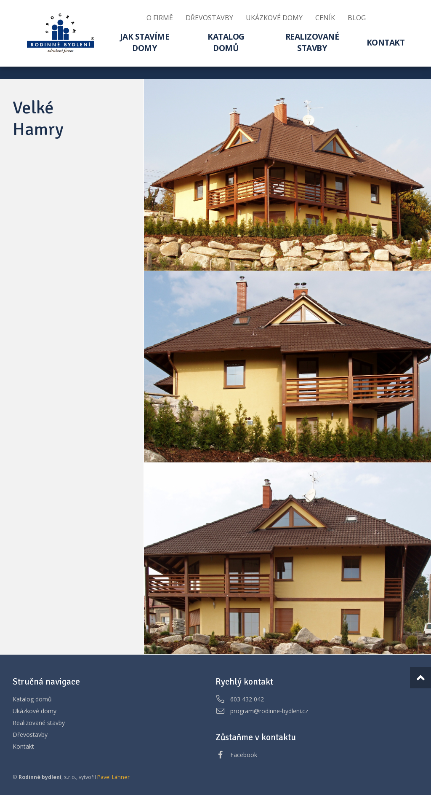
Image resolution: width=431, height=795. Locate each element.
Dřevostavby (30, 735)
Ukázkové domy (34, 711)
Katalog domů (32, 699)
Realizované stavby (39, 723)
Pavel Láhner (113, 777)
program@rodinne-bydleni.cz (269, 711)
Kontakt (23, 746)
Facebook (243, 755)
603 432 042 (247, 699)
